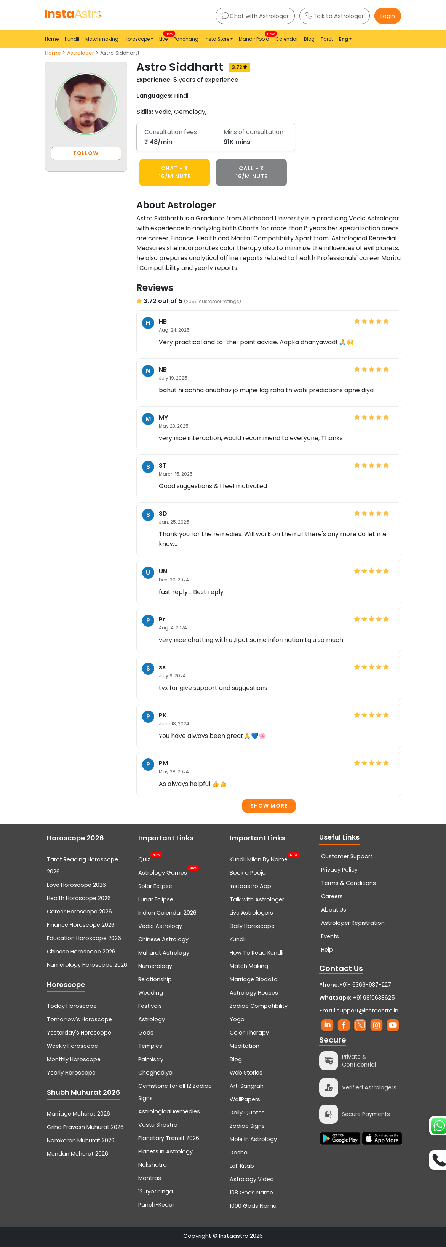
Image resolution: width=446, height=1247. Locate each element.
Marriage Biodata (254, 979)
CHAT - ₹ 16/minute (174, 172)
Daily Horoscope (252, 926)
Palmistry (150, 1059)
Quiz (144, 858)
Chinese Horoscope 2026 (81, 951)
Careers (332, 896)
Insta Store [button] (217, 39)
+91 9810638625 (357, 997)
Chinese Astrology (163, 939)
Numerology (155, 966)
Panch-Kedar (156, 1205)
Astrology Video (252, 1179)
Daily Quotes (247, 1112)
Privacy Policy (339, 869)
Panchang (186, 39)
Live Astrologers (251, 912)
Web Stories (246, 1072)
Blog (309, 39)
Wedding (150, 992)
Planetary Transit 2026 (168, 1138)
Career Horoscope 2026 (79, 911)
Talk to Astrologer (334, 16)
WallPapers (245, 1099)
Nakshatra (152, 1165)
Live (165, 36)
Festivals (150, 1006)
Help (327, 949)
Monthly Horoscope (74, 1059)
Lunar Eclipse (155, 899)
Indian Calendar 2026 (167, 912)
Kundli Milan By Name (259, 858)
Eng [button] (343, 39)
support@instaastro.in (367, 1010)
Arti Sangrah (247, 1086)
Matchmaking (101, 39)
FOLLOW (86, 153)
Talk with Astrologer (257, 899)
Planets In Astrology (165, 1151)
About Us (333, 909)
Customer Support (346, 856)
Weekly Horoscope (72, 1046)
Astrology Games (162, 872)
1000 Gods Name (253, 1206)
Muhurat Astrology (163, 952)
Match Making (249, 966)
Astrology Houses (254, 992)
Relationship (155, 979)
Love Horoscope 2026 (76, 885)
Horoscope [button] (137, 39)
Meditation (244, 1046)
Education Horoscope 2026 (84, 938)
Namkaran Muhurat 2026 (81, 1140)
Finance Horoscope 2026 (81, 925)
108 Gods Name (251, 1192)
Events (330, 936)
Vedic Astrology (160, 926)
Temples (150, 1046)
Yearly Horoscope (71, 1072)
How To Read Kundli (256, 952)
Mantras (149, 1178)
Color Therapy (249, 1032)
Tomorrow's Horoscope (79, 1019)
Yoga (237, 1019)
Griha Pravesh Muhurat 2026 (85, 1127)
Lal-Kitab (242, 1166)
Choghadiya (155, 1072)
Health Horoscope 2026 (79, 898)
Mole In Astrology (253, 1139)
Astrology (151, 1019)
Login (387, 16)
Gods (145, 1032)
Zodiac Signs (247, 1126)
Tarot (327, 39)
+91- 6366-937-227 (365, 984)
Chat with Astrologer (255, 16)
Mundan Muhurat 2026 (77, 1154)
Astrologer (80, 53)
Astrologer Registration (353, 923)
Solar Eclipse (155, 886)
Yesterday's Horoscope (79, 1032)
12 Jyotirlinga (155, 1191)
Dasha (239, 1152)
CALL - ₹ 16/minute (251, 172)
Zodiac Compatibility (259, 1006)
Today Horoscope (72, 1006)
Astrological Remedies (169, 1111)
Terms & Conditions (348, 883)
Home (52, 39)
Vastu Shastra (157, 1125)
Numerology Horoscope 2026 (87, 965)
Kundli (72, 39)
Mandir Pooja (255, 36)
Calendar (286, 39)
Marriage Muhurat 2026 (78, 1114)
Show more (269, 806)
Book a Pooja (248, 873)
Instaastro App (250, 886)
